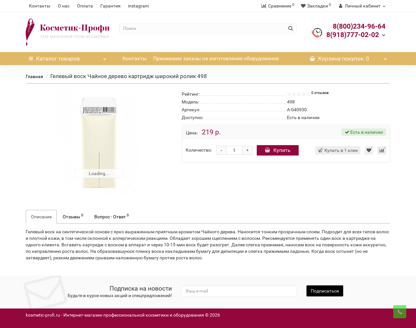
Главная (34, 76)
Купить (278, 150)
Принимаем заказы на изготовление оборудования (216, 58)
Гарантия (110, 5)
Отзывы (73, 216)
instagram (138, 5)
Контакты (39, 5)
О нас (64, 5)
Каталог (67, 57)
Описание (41, 216)
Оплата (85, 5)
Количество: (199, 150)
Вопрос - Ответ (111, 216)
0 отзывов (320, 93)
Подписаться (325, 291)
